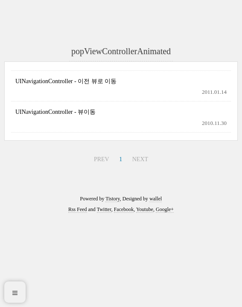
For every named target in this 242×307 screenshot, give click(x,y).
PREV (101, 159)
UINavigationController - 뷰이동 (55, 112)
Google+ (165, 209)
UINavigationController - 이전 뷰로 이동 (66, 81)
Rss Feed (77, 209)
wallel (155, 199)
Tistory (112, 199)
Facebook (124, 209)
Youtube (144, 209)
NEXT (140, 159)
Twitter (104, 209)
